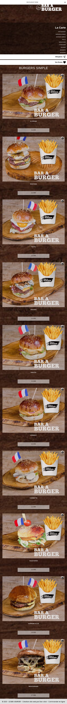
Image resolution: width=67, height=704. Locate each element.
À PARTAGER (62, 44)
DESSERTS (63, 50)
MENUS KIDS (62, 42)
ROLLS (64, 39)
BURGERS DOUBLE (61, 34)
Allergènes (60, 56)
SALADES (63, 47)
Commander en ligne (56, 702)
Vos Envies (60, 62)
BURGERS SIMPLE (61, 37)
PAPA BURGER (62, 31)
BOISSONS (63, 52)
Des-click (43, 702)
